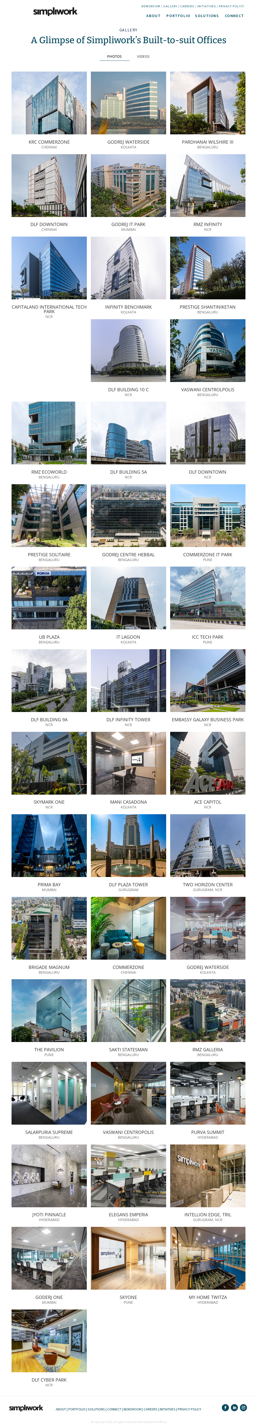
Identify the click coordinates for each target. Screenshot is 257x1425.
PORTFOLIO (178, 15)
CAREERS (187, 6)
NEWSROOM (151, 6)
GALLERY (170, 6)
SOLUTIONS (207, 15)
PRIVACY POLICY (231, 6)
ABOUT (153, 15)
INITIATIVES (206, 6)
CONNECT (234, 15)
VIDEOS (143, 56)
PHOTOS (114, 56)
